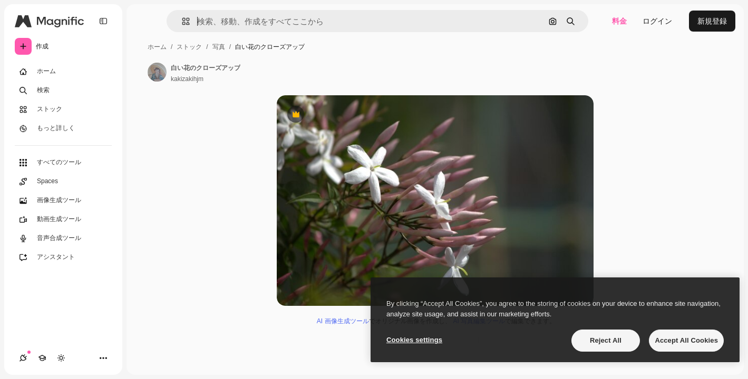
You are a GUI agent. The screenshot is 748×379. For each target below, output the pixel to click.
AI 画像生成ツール (343, 321)
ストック (189, 47)
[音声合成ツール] (63, 238)
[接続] (23, 358)
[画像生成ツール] (63, 200)
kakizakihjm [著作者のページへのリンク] (187, 79)
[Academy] (42, 358)
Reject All (605, 340)
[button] (181, 21)
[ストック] (63, 109)
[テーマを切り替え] (61, 358)
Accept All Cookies (686, 340)
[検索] (63, 90)
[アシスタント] (63, 257)
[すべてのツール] (63, 162)
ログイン (657, 21)
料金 (619, 21)
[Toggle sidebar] (103, 21)
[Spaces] (63, 181)
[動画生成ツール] (63, 219)
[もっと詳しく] (63, 128)
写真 (218, 47)
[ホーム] (63, 71)
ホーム (157, 47)
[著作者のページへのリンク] (157, 72)
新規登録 (712, 21)
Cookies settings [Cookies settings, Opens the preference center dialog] (414, 340)
